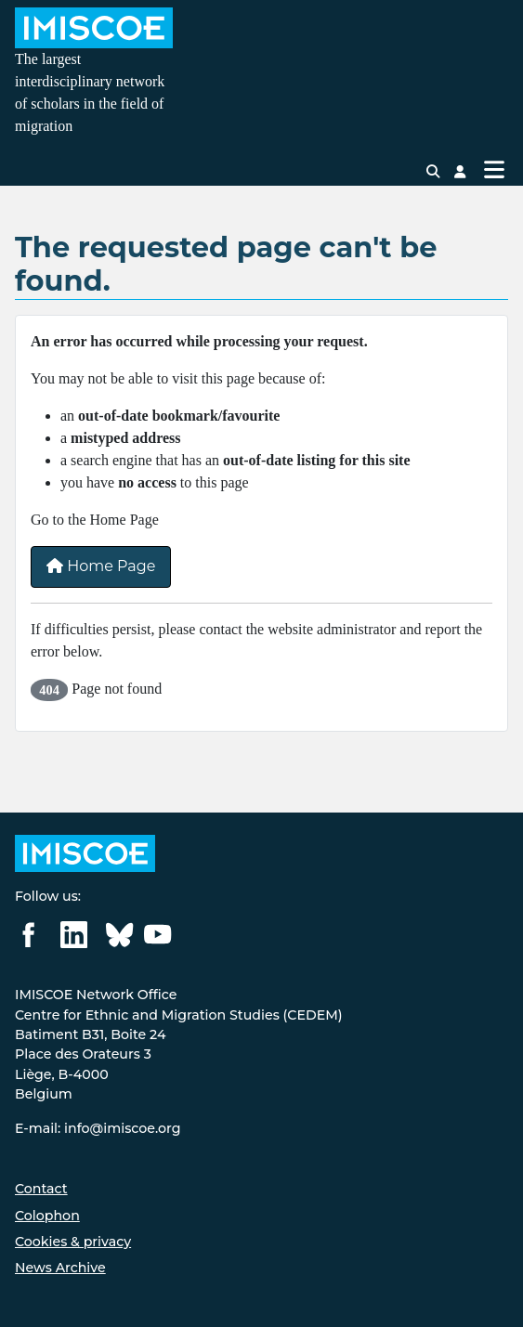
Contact (41, 1188)
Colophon (47, 1215)
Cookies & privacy (73, 1241)
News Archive (60, 1267)
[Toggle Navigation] (494, 169)
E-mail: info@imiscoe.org (97, 1128)
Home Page (100, 566)
